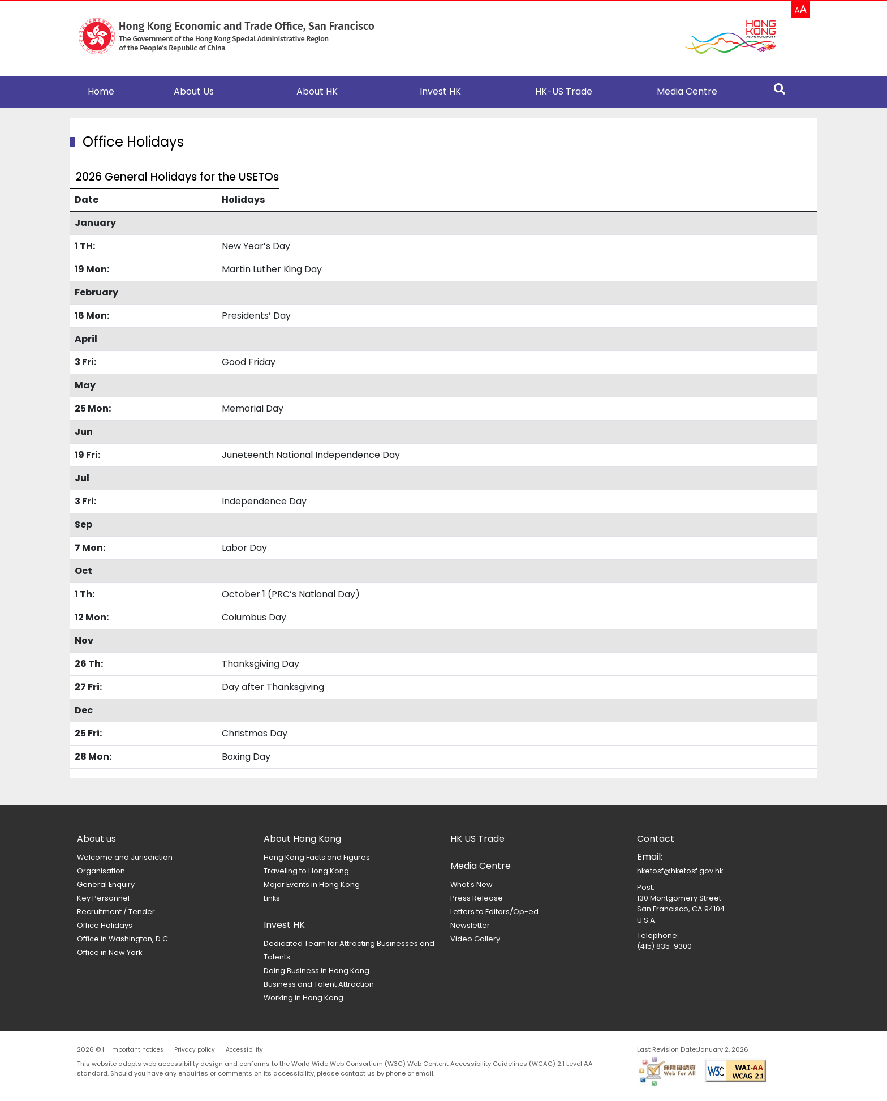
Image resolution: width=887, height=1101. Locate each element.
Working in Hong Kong (303, 998)
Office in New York (109, 952)
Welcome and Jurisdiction (125, 857)
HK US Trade (477, 838)
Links (272, 898)
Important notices (136, 1050)
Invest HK (440, 91)
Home (101, 91)
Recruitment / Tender (116, 911)
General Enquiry (106, 884)
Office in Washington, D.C (122, 939)
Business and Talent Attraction (319, 984)
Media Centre (687, 91)
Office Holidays (104, 925)
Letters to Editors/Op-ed (494, 911)
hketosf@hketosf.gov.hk (680, 871)
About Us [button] (194, 91)
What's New (471, 884)
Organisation (101, 871)
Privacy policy (194, 1050)
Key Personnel (103, 898)
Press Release (476, 898)
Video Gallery (475, 939)
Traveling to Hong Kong (306, 871)
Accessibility (244, 1050)
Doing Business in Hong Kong (316, 970)
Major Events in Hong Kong (312, 884)
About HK (317, 91)
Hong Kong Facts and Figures (317, 857)
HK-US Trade (563, 91)
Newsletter (470, 925)
